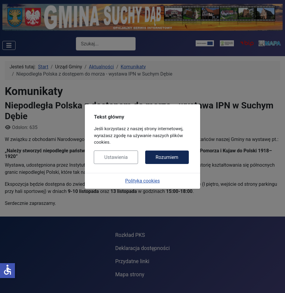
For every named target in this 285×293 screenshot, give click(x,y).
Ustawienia (116, 157)
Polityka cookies (142, 181)
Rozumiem (167, 157)
